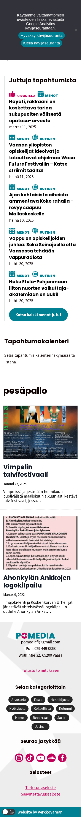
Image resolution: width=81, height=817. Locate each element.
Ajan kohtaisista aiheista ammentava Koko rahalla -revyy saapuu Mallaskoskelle (41, 204)
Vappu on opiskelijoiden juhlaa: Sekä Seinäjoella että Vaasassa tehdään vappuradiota (42, 247)
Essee (38, 699)
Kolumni (65, 708)
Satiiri (61, 717)
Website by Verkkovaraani (40, 812)
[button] (8, 812)
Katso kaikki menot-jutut (38, 314)
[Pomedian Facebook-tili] (62, 758)
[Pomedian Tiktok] (29, 758)
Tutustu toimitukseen (40, 670)
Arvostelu (26, 95)
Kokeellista (42, 708)
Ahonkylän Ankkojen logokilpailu (37, 581)
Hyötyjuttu (17, 708)
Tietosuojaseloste (40, 787)
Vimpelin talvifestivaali (25, 471)
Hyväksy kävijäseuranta (42, 35)
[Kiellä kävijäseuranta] (75, 30)
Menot (51, 95)
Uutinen (47, 139)
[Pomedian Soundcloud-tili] (51, 758)
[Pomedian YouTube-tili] (40, 758)
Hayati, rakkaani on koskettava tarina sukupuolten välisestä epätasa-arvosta (35, 111)
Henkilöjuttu (60, 699)
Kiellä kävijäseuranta (41, 43)
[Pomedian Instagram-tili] (19, 758)
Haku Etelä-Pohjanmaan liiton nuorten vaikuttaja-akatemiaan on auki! (39, 288)
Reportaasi (41, 717)
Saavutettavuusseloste (40, 794)
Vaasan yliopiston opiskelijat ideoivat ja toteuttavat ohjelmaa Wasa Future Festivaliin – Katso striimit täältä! (42, 158)
